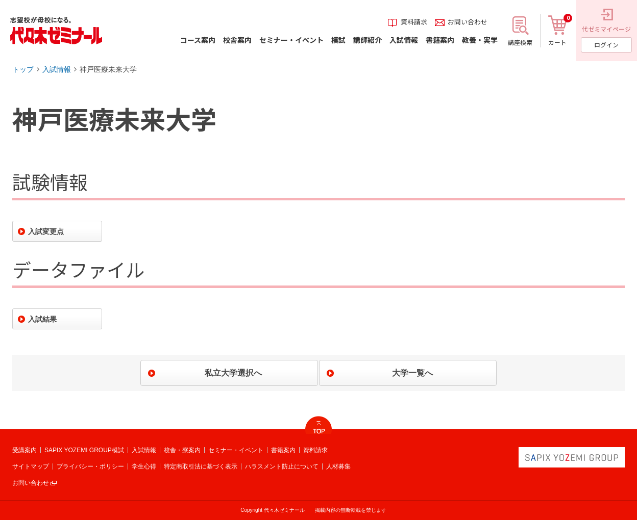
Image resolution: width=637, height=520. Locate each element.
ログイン (606, 44)
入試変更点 (46, 231)
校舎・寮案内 (182, 450)
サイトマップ (30, 466)
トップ (23, 69)
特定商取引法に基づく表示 (200, 466)
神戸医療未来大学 (108, 69)
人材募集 (338, 466)
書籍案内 (283, 450)
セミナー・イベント (235, 450)
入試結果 (42, 319)
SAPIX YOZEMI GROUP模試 (84, 450)
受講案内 (24, 450)
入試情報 (56, 69)
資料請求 (315, 450)
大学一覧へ (412, 373)
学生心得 (144, 466)
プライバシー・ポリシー (90, 466)
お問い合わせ (30, 482)
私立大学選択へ (233, 373)
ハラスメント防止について (281, 466)
